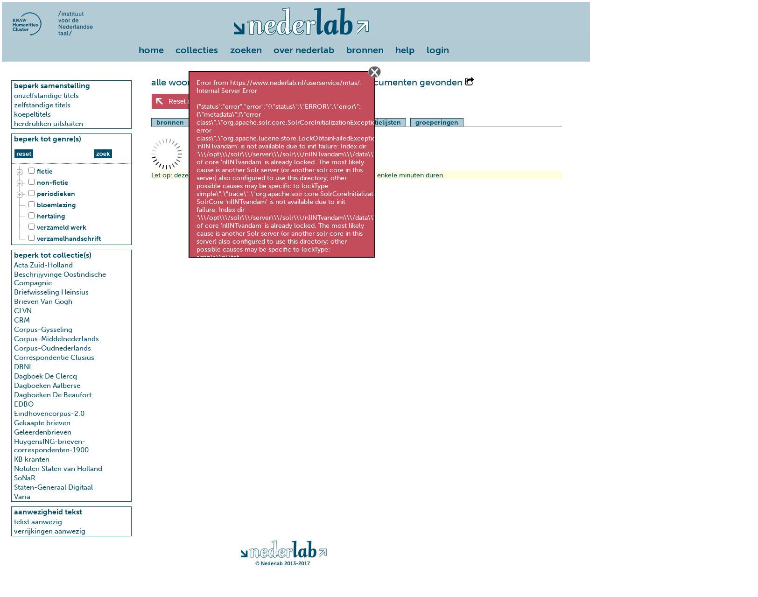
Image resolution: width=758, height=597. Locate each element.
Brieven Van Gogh (43, 301)
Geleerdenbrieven (42, 432)
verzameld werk (56, 227)
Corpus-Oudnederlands (52, 348)
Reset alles (184, 101)
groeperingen (436, 122)
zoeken (246, 50)
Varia (22, 496)
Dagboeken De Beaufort (52, 395)
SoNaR (24, 478)
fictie (39, 171)
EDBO (24, 404)
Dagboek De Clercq (45, 376)
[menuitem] (153, 50)
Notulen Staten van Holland (58, 468)
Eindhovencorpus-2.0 (49, 413)
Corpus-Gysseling (43, 329)
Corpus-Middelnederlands (56, 339)
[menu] (296, 48)
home (151, 50)
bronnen (365, 50)
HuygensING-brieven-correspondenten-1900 (51, 445)
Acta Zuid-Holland (43, 265)
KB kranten (31, 459)
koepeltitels (32, 114)
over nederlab (304, 50)
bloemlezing (51, 205)
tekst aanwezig (38, 522)
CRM (22, 320)
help (404, 50)
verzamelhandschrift (63, 239)
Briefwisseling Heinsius (51, 292)
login (438, 50)
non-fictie (47, 183)
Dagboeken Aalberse (47, 385)
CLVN (23, 311)
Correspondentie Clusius (54, 357)
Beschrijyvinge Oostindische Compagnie (60, 278)
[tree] (71, 205)
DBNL (23, 367)
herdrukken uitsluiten (48, 123)
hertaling (45, 216)
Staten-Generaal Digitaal (53, 487)
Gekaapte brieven (42, 423)
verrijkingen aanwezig (49, 531)
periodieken (50, 194)
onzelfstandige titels (46, 95)
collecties (196, 50)
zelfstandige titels (42, 105)
